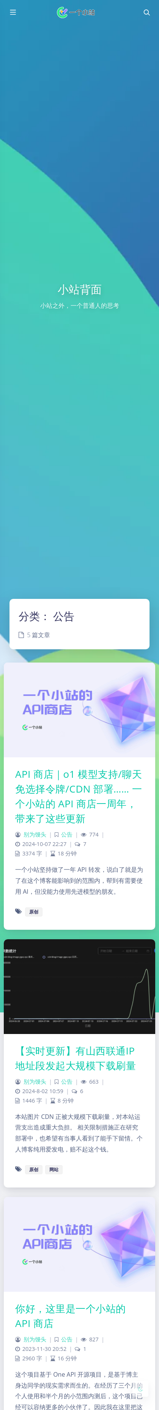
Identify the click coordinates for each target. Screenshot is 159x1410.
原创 (33, 912)
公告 (66, 834)
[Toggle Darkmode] (140, 1389)
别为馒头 (35, 834)
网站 (53, 1169)
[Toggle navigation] (146, 12)
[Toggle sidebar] (12, 12)
